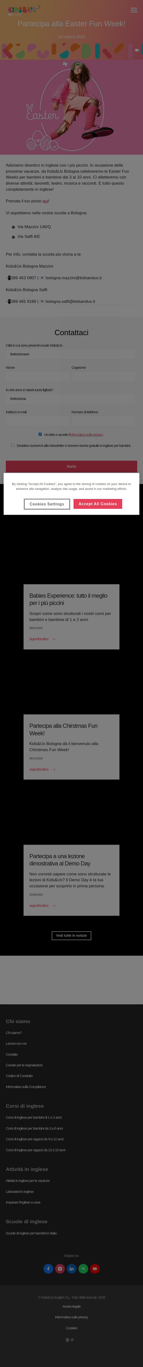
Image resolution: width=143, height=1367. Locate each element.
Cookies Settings (47, 504)
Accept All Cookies (98, 504)
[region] (72, 494)
